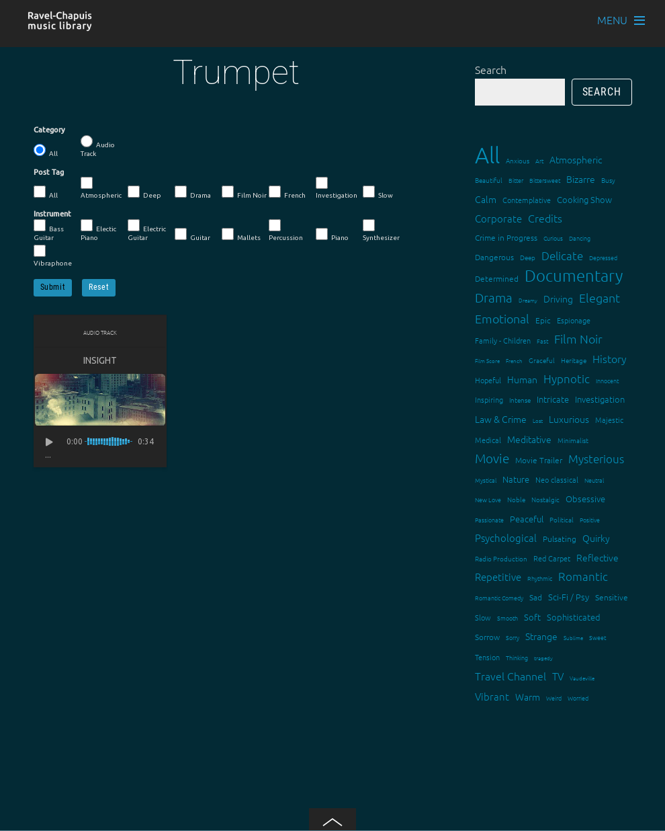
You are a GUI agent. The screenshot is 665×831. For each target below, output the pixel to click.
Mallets (241, 234)
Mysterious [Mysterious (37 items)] (596, 458)
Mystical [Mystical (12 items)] (485, 480)
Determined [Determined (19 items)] (497, 278)
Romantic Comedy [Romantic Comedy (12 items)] (499, 597)
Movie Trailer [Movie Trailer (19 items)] (538, 459)
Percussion (286, 230)
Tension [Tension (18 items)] (487, 656)
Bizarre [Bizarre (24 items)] (580, 179)
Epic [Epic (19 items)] (543, 320)
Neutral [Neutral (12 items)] (594, 480)
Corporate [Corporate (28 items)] (498, 218)
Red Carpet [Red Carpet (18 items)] (551, 558)
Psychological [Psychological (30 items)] (506, 537)
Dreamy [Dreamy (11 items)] (528, 300)
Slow (378, 192)
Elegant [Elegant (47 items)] (599, 297)
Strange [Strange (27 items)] (541, 636)
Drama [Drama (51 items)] (494, 297)
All (46, 150)
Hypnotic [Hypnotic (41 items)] (566, 378)
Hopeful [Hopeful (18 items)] (488, 379)
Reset (99, 287)
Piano (332, 234)
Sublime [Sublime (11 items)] (573, 637)
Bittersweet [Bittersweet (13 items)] (544, 180)
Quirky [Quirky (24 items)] (596, 538)
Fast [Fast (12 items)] (542, 340)
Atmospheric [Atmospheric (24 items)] (575, 159)
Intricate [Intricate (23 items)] (553, 399)
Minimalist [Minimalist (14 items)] (573, 440)
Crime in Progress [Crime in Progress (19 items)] (506, 237)
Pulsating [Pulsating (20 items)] (559, 538)
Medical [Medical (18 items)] (488, 439)
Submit (53, 287)
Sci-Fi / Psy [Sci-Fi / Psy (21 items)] (568, 596)
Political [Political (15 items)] (561, 519)
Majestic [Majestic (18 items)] (609, 419)
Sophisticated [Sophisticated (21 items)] (574, 616)
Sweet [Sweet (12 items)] (597, 637)
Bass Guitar (49, 230)
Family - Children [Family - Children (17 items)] (503, 340)
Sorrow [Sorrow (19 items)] (487, 636)
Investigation (336, 188)
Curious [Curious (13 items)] (553, 238)
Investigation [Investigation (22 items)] (600, 399)
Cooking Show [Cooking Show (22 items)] (584, 199)
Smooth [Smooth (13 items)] (507, 617)
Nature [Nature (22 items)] (515, 479)
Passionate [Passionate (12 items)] (489, 519)
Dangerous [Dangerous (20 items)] (494, 256)
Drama (193, 192)
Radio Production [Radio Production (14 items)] (501, 558)
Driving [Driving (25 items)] (558, 298)
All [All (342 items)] (487, 155)
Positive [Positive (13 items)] (590, 519)
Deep (144, 192)
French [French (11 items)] (514, 360)
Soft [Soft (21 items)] (532, 616)
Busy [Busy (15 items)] (608, 180)
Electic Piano (98, 230)
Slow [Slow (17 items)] (483, 617)
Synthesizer (381, 230)
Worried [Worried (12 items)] (578, 697)
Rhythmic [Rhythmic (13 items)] (539, 578)
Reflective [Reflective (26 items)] (597, 557)
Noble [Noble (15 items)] (516, 499)
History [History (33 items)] (609, 358)
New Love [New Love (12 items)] (488, 499)
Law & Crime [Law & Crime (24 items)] (501, 419)
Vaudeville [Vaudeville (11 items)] (582, 678)
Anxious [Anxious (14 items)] (517, 160)
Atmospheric (101, 188)
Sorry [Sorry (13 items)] (512, 637)
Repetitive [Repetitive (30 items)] (498, 576)
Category (49, 129)
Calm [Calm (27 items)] (485, 199)
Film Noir (244, 192)
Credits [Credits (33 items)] (545, 217)
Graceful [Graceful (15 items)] (542, 360)
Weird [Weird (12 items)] (554, 697)
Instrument (52, 214)
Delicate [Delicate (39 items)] (562, 255)
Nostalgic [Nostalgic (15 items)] (545, 499)
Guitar (192, 234)
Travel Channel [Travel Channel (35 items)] (510, 675)
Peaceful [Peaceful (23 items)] (526, 518)
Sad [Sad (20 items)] (535, 597)
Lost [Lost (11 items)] (538, 420)
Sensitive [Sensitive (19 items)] (611, 597)
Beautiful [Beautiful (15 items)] (488, 180)
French (287, 192)
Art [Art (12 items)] (539, 160)
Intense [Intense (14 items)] (520, 400)
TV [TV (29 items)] (558, 676)
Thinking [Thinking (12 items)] (517, 657)
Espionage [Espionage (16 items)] (573, 320)
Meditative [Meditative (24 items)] (529, 439)
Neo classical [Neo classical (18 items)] (556, 479)
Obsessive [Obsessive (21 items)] (585, 498)
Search (490, 69)
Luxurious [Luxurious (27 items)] (569, 419)
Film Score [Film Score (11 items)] (487, 360)
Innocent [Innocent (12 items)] (607, 380)
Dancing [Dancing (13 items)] (579, 238)
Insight (100, 360)
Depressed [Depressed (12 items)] (603, 257)
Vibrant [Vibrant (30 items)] (492, 696)
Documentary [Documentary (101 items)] (574, 275)
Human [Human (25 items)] (522, 379)
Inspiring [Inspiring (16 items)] (489, 399)
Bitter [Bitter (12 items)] (515, 180)
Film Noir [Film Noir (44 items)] (578, 338)
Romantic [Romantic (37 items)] (583, 576)
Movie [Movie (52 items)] (492, 458)
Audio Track (98, 146)
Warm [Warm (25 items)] (527, 696)
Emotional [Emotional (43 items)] (502, 318)
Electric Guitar (147, 230)
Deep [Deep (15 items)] (527, 257)
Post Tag (49, 172)
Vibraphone (53, 256)
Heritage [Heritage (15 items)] (573, 360)
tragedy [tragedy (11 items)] (543, 658)
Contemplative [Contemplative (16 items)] (526, 199)
